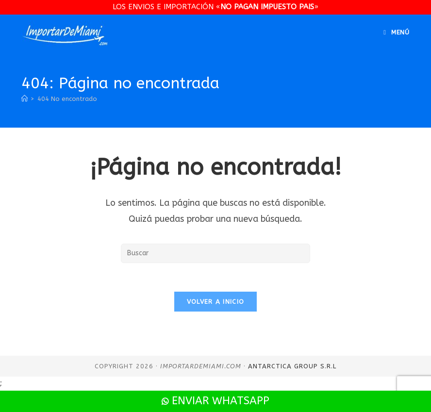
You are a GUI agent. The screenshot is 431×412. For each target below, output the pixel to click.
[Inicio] (24, 98)
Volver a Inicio (216, 302)
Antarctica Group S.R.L (292, 367)
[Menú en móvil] (396, 32)
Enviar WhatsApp (215, 401)
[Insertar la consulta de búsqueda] (215, 253)
